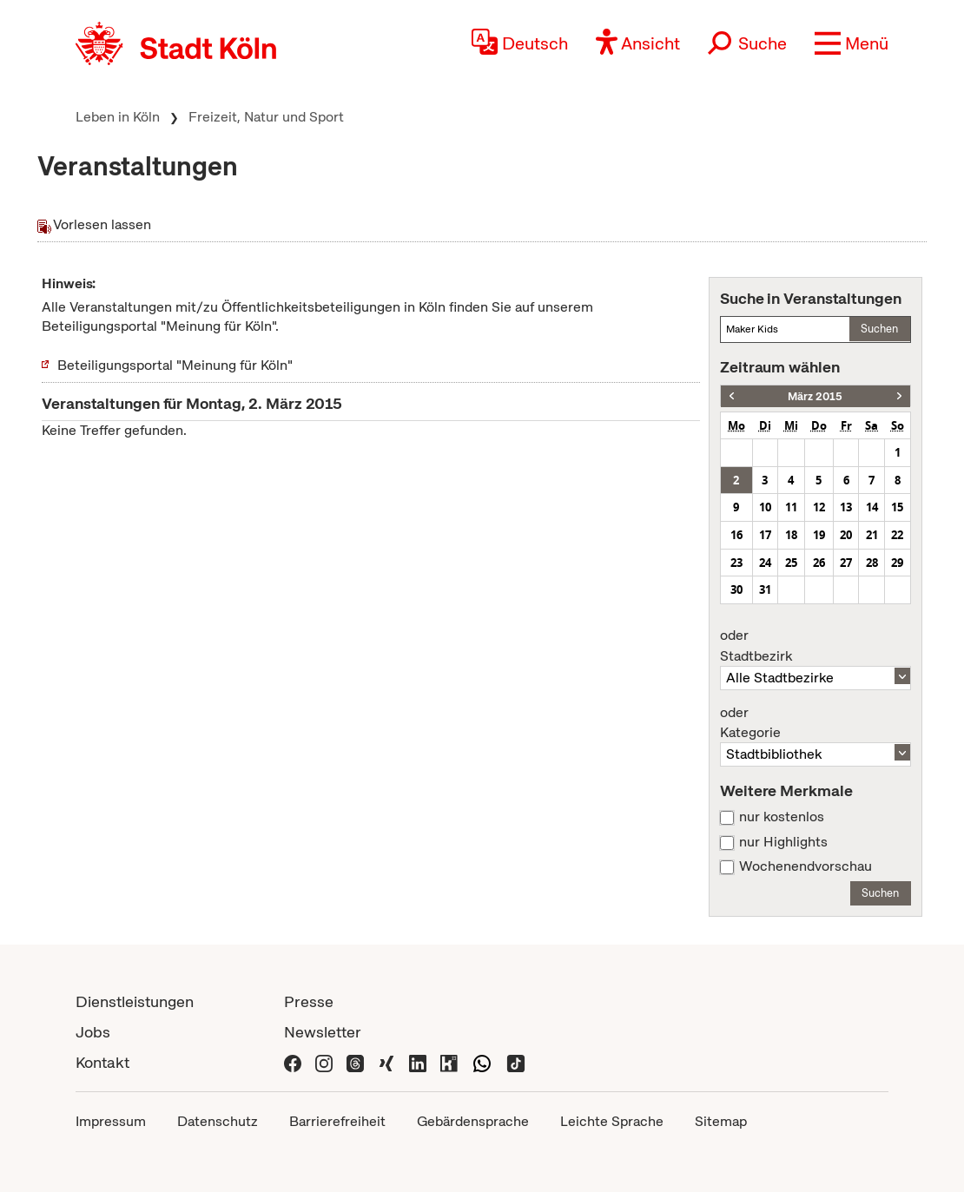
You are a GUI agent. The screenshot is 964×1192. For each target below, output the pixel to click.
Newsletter (322, 1032)
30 (736, 589)
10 (765, 507)
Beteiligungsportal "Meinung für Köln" (175, 365)
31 (765, 589)
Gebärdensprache (473, 1121)
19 (819, 535)
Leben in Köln (118, 117)
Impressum (111, 1121)
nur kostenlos (781, 817)
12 (819, 507)
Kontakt (102, 1062)
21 (872, 535)
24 (765, 562)
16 (736, 535)
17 (765, 535)
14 (872, 507)
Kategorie (815, 723)
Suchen (879, 328)
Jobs (93, 1032)
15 (897, 507)
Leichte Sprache (612, 1121)
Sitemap (721, 1121)
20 (846, 535)
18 (791, 535)
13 (846, 507)
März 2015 (815, 396)
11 (791, 507)
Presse (308, 1001)
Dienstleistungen (135, 1001)
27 (846, 562)
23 (736, 562)
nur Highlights (783, 842)
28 (872, 562)
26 (819, 562)
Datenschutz (217, 1121)
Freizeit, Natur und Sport (266, 117)
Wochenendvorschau (805, 866)
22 (897, 535)
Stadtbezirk (815, 646)
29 (897, 562)
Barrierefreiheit (337, 1121)
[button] (851, 43)
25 (791, 562)
